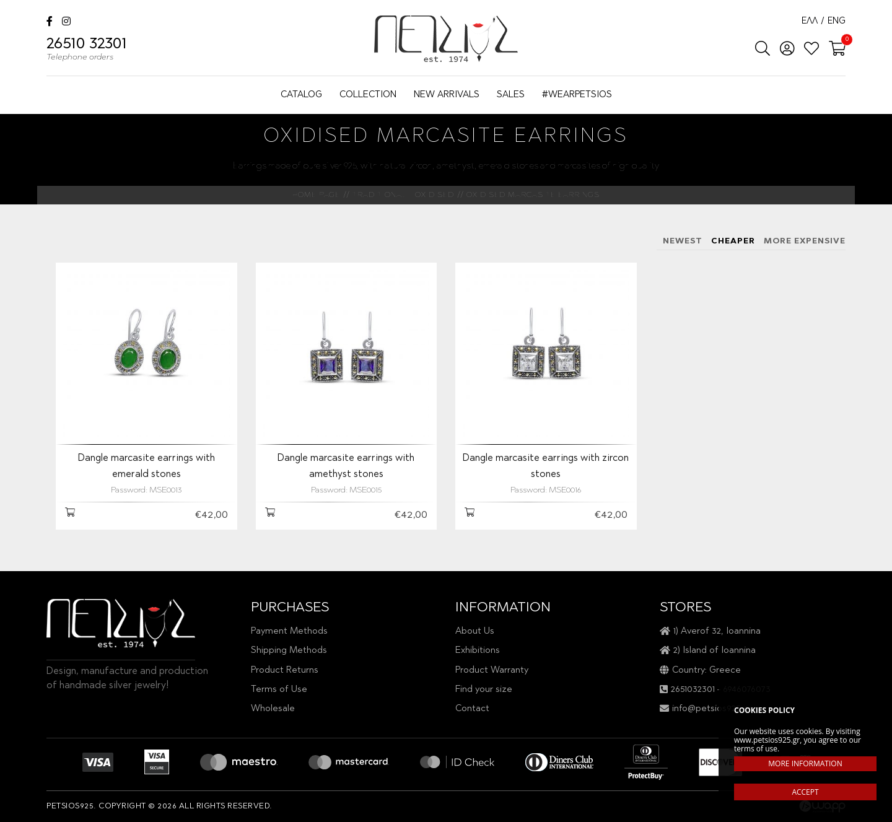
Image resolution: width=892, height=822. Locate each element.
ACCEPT (805, 792)
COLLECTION (367, 95)
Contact (472, 709)
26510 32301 (86, 50)
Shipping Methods (289, 650)
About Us (474, 631)
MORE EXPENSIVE (805, 241)
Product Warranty (491, 670)
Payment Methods (289, 631)
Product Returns (284, 670)
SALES (511, 95)
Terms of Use (279, 689)
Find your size (483, 689)
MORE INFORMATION (805, 763)
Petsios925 (446, 38)
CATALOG (301, 95)
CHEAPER (733, 241)
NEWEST (682, 241)
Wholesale (273, 709)
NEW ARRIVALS (446, 95)
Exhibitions (477, 650)
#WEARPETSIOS (577, 95)
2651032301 (693, 689)
